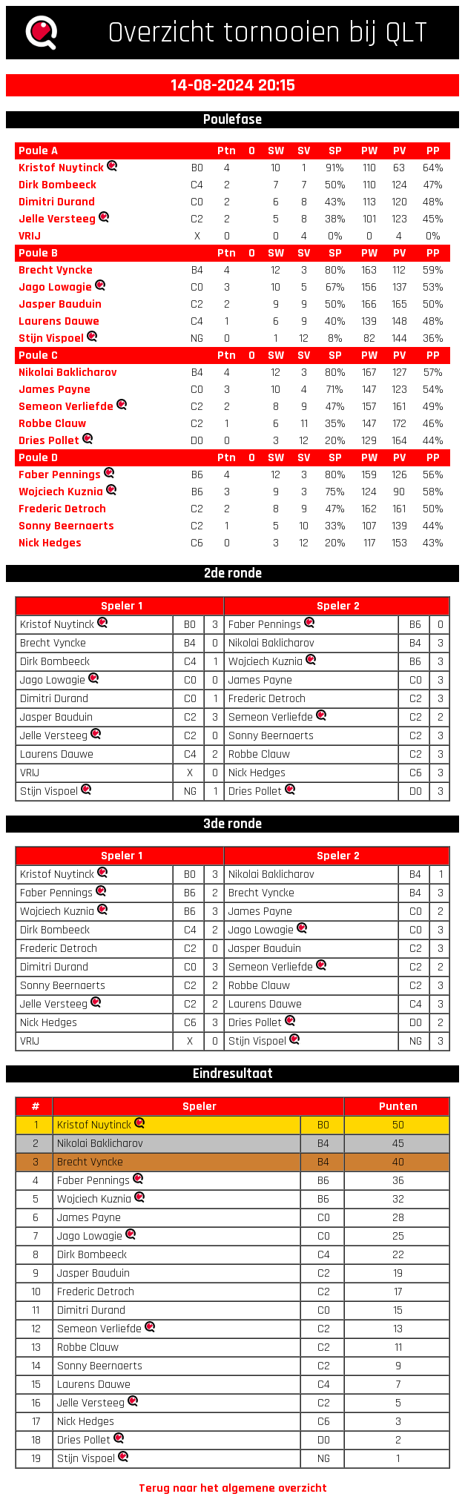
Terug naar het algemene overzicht (233, 1488)
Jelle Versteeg (57, 219)
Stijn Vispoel (51, 338)
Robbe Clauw (52, 423)
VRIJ (30, 236)
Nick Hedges (50, 543)
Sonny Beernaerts (66, 526)
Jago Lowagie (55, 287)
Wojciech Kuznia (61, 492)
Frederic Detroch (62, 509)
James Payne (54, 389)
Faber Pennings (60, 475)
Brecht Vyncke (56, 270)
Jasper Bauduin (60, 304)
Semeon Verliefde (66, 406)
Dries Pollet (49, 441)
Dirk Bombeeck (57, 185)
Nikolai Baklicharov (67, 372)
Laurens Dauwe (59, 321)
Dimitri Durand (57, 202)
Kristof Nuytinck (61, 168)
